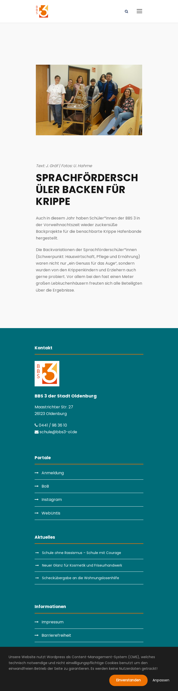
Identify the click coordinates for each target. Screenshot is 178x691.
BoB (45, 486)
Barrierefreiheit (56, 635)
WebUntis (51, 513)
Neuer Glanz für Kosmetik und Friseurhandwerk (82, 565)
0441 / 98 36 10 (51, 425)
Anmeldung (53, 473)
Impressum (53, 622)
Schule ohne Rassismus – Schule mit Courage (81, 552)
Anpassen (161, 680)
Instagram (52, 499)
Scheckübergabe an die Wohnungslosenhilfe (80, 577)
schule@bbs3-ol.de (56, 432)
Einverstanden (128, 680)
